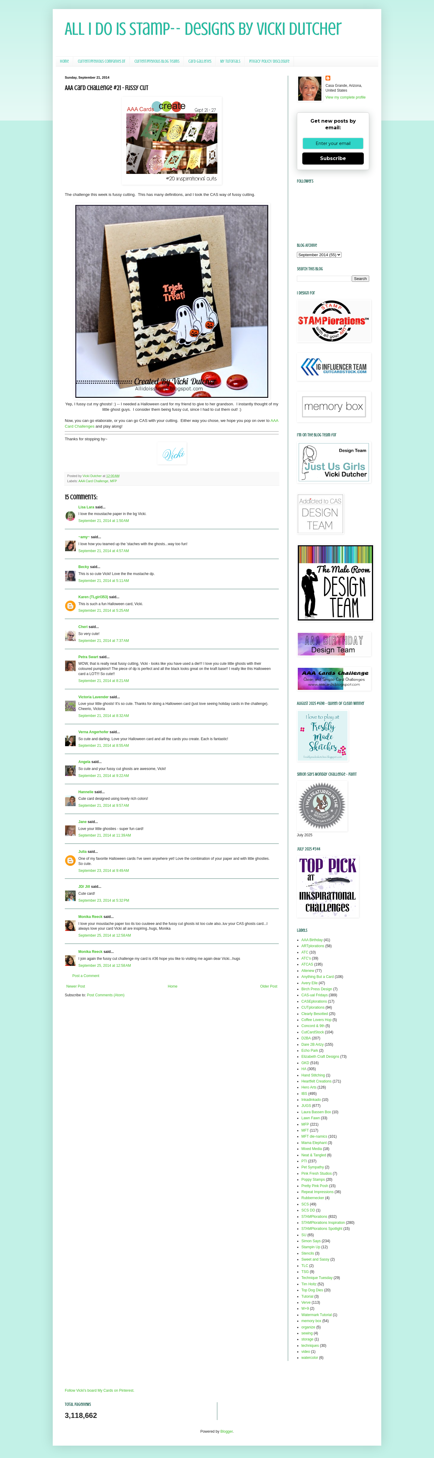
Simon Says (311, 1241)
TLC (304, 1266)
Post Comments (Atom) (105, 995)
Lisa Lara (86, 507)
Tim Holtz (308, 1284)
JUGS (306, 1106)
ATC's (306, 958)
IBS (304, 1094)
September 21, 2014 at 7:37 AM (103, 641)
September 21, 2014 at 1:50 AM (103, 521)
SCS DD (308, 1210)
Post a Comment (85, 976)
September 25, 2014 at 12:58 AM (104, 935)
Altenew (307, 971)
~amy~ (84, 537)
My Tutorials (230, 61)
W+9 (305, 1308)
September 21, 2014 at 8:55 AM (103, 745)
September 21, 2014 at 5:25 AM (103, 610)
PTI (304, 1161)
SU (304, 1235)
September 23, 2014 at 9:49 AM (103, 871)
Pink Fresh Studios (316, 1173)
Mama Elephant (314, 1143)
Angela (84, 762)
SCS (305, 1204)
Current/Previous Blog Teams (156, 61)
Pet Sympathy (312, 1167)
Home (64, 61)
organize (308, 1327)
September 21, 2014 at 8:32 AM (103, 716)
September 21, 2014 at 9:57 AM (103, 805)
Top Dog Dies (312, 1290)
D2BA (306, 1038)
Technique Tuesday (316, 1278)
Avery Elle (309, 983)
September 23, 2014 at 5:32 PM (103, 900)
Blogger (226, 1431)
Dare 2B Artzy (312, 1044)
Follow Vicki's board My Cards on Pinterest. (99, 1390)
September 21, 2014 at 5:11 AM (103, 581)
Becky (83, 567)
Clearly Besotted (314, 1014)
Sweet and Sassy (315, 1259)
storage (307, 1339)
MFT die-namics (314, 1136)
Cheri (83, 627)
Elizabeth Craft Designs (320, 1056)
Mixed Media (311, 1149)
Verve (306, 1302)
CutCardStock (312, 1032)
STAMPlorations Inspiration (323, 1223)
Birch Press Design (316, 989)
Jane (82, 822)
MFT (305, 1130)
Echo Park (309, 1050)
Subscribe (333, 158)
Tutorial (307, 1296)
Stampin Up (310, 1247)
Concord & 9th (313, 1026)
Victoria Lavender (93, 697)
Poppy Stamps (313, 1179)
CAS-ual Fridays (314, 995)
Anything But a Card (317, 977)
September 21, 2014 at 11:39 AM (104, 835)
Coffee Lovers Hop (316, 1020)
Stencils (307, 1253)
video (305, 1352)
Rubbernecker (312, 1198)
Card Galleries (199, 61)
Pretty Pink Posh (314, 1186)
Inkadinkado (311, 1100)
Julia (82, 852)
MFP (113, 481)
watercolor (309, 1358)
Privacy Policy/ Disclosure (269, 61)
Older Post (268, 986)
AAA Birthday (312, 940)
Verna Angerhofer (93, 732)
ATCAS (307, 964)
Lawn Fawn (310, 1118)
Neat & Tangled (313, 1155)
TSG (305, 1272)
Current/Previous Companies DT (101, 61)
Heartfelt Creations (316, 1081)
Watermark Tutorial (316, 1315)
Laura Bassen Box (316, 1112)
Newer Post (75, 986)
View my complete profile (346, 97)
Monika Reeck (90, 917)
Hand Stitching (313, 1075)
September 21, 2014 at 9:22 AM (103, 776)
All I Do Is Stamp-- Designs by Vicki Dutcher (203, 29)
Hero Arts (308, 1087)
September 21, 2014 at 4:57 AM (103, 551)
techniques (310, 1345)
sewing (307, 1333)
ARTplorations (312, 946)
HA (304, 1069)
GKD (305, 1063)
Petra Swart (88, 657)
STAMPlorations (314, 1216)
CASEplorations (314, 1001)
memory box (311, 1321)
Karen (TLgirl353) (93, 597)
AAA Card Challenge (93, 481)
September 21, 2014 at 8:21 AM (103, 681)
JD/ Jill (84, 887)
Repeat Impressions (317, 1192)
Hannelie (85, 792)
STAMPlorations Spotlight (321, 1229)
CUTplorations (313, 1007)
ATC (304, 952)
